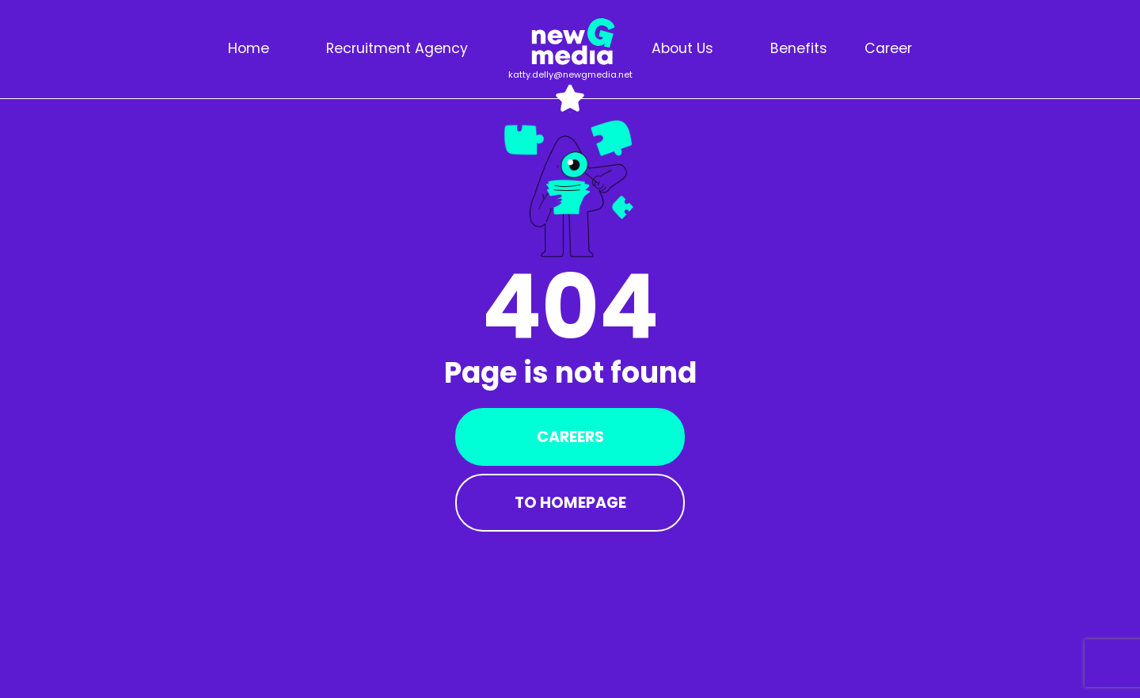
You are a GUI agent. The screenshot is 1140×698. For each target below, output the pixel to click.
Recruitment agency (397, 48)
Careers (570, 437)
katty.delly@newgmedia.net (570, 74)
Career (888, 48)
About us (682, 48)
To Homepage (570, 502)
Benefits (798, 48)
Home (248, 48)
